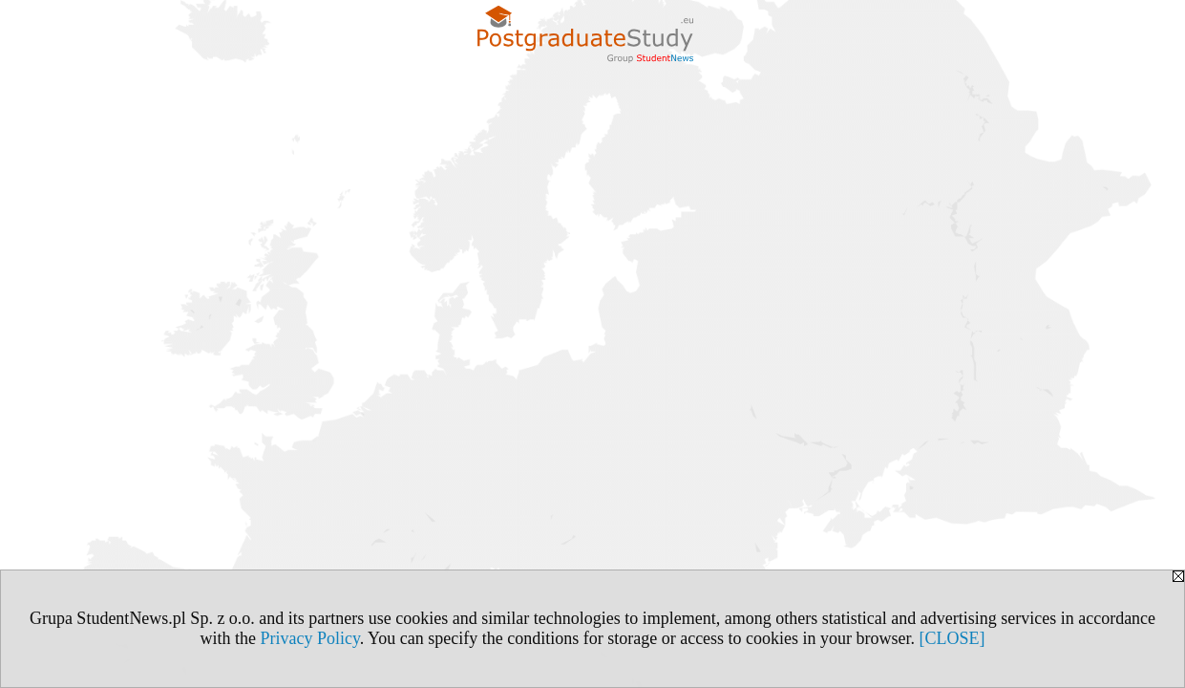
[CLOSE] (952, 638)
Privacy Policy (309, 638)
